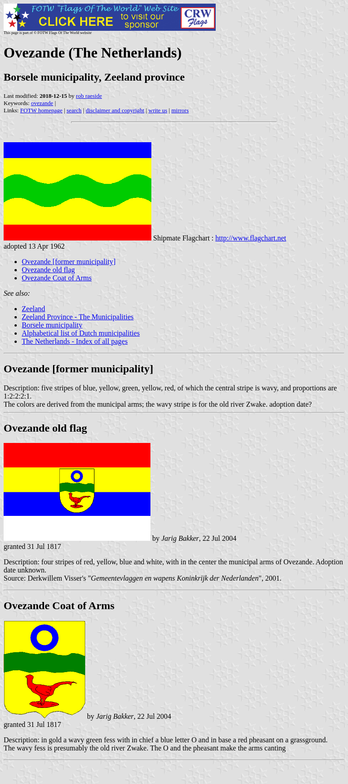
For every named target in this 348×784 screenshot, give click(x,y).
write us (158, 110)
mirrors (179, 110)
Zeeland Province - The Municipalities (78, 317)
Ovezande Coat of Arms (57, 278)
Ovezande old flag (48, 270)
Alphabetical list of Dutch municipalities (81, 333)
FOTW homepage (41, 110)
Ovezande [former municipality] (69, 261)
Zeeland (33, 309)
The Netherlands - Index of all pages (75, 341)
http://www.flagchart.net (250, 238)
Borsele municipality (52, 325)
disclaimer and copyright (115, 110)
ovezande (42, 103)
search (74, 110)
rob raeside (89, 95)
